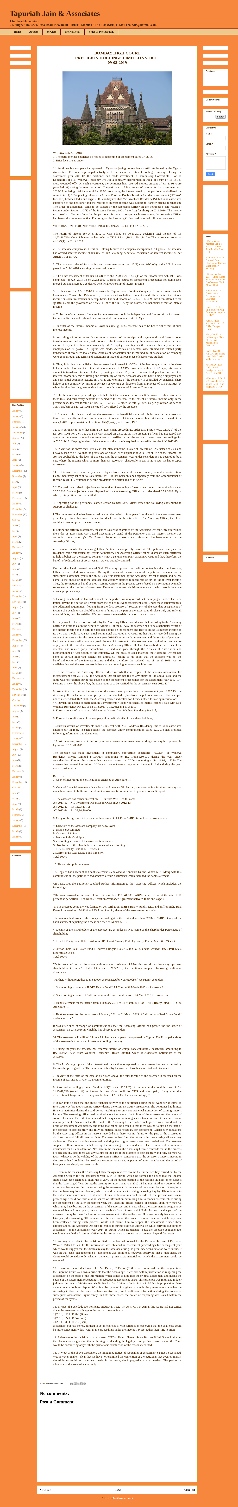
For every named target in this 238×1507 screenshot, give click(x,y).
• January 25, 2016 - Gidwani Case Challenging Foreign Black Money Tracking (216, 263)
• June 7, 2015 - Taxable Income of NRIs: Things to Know (215, 324)
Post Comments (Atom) (123, 1498)
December (17, 471)
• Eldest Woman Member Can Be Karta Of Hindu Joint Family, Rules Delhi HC (215, 246)
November (17, 476)
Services (51, 31)
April (14, 460)
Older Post (189, 1489)
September (17, 432)
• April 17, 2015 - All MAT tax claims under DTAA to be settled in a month (215, 355)
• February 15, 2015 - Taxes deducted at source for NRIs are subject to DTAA (215, 382)
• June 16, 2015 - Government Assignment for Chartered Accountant (214, 296)
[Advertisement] (22, 121)
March (15, 492)
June (14, 449)
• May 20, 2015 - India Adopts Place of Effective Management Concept (215, 340)
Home (17, 31)
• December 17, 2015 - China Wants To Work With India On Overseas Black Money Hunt (215, 279)
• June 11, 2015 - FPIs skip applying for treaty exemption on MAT (215, 311)
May (14, 454)
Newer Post (45, 1489)
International (72, 31)
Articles (33, 31)
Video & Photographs (101, 31)
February (16, 421)
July (14, 443)
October (16, 520)
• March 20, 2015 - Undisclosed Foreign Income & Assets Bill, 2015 (215, 368)
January (16, 410)
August (15, 438)
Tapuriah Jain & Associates (55, 13)
